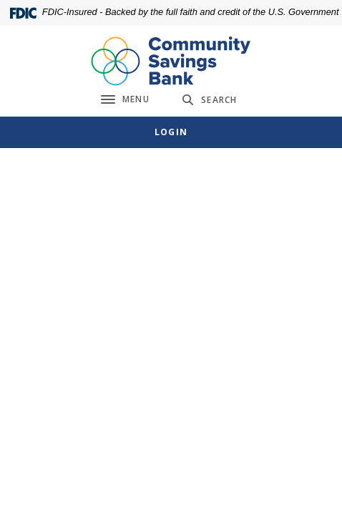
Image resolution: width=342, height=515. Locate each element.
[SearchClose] (209, 100)
